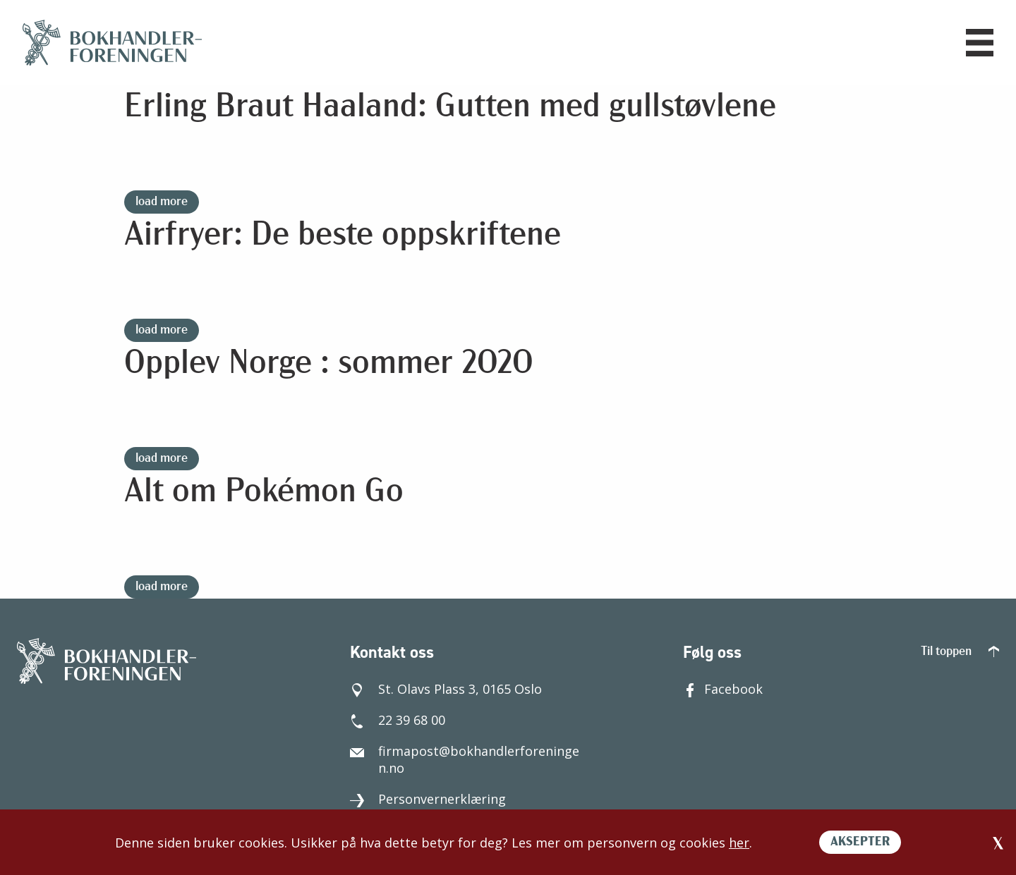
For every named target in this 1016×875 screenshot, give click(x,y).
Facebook (723, 688)
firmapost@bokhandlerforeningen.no (464, 759)
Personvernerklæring (428, 798)
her (739, 842)
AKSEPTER (860, 842)
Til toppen (960, 652)
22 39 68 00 (397, 719)
